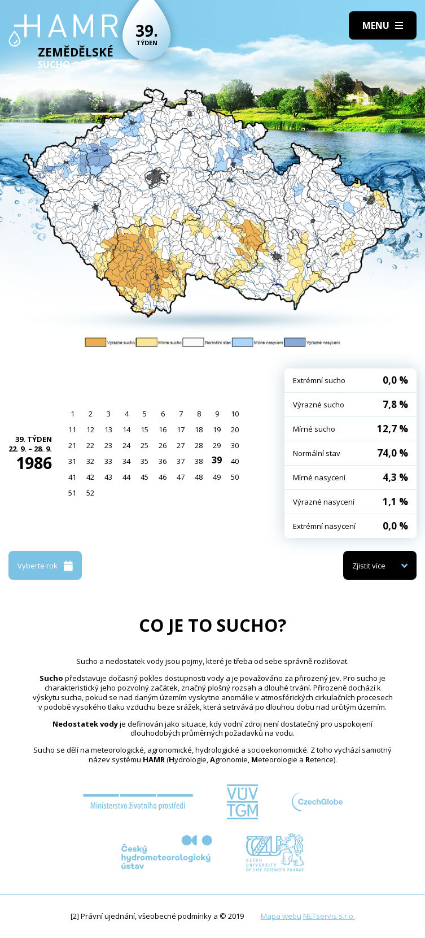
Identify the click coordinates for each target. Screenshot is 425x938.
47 (181, 477)
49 (217, 477)
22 (90, 445)
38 (199, 461)
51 (72, 493)
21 (72, 445)
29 (217, 445)
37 (181, 461)
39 (217, 460)
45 (144, 477)
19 (217, 429)
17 (181, 429)
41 (72, 477)
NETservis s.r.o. (329, 916)
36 (163, 461)
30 (235, 445)
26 (163, 445)
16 (163, 429)
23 (108, 445)
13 (108, 429)
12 (90, 429)
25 (144, 445)
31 (72, 461)
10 (235, 414)
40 (235, 461)
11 (72, 429)
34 (126, 461)
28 (199, 445)
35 (144, 461)
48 (199, 477)
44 (126, 477)
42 (90, 477)
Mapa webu (281, 916)
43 (108, 477)
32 (90, 461)
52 (90, 493)
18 (199, 429)
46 (163, 477)
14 (126, 429)
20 (235, 429)
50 (235, 477)
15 (144, 429)
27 (181, 445)
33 (108, 461)
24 (126, 445)
